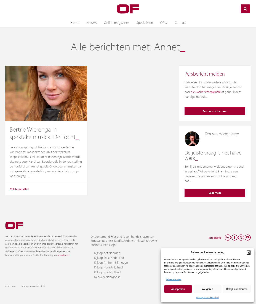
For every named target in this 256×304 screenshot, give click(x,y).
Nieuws (91, 22)
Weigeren (207, 289)
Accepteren (178, 289)
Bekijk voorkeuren (236, 289)
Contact (180, 22)
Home (74, 22)
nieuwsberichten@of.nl (206, 92)
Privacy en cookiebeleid (207, 297)
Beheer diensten (173, 279)
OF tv (163, 22)
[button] (249, 252)
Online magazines (116, 22)
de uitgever (63, 255)
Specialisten (144, 22)
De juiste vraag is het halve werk (213, 155)
